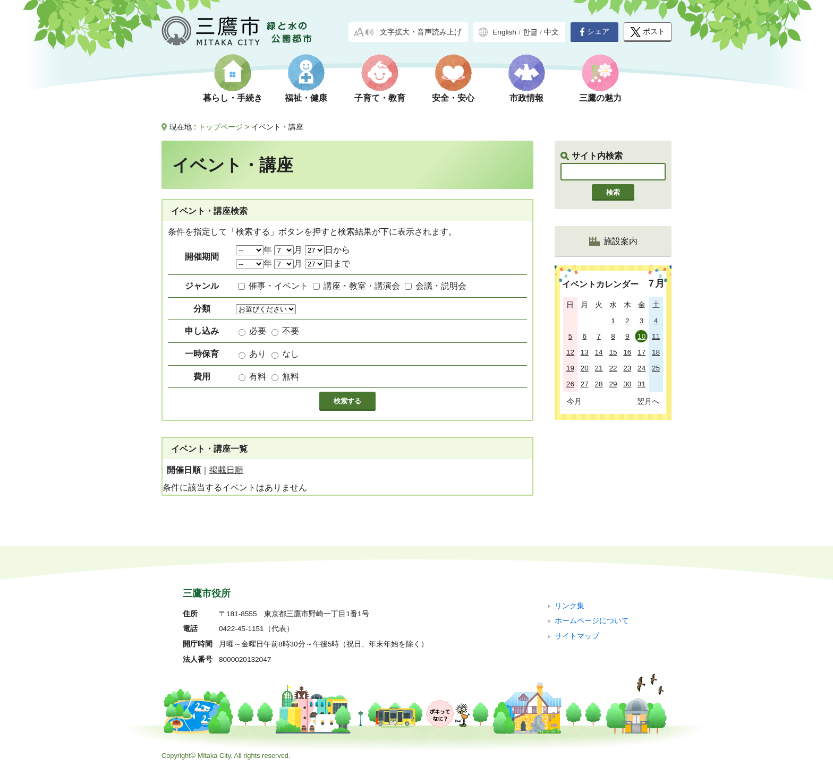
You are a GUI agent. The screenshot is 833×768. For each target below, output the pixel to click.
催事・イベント (278, 285)
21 (599, 368)
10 (641, 336)
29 (613, 384)
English (504, 32)
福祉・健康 (306, 97)
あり (257, 353)
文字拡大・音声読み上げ (421, 32)
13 (585, 352)
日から (327, 249)
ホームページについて (592, 621)
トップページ (220, 127)
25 (656, 368)
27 (585, 384)
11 (656, 336)
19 (570, 368)
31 (641, 384)
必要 (257, 330)
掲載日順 (226, 469)
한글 (530, 32)
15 (613, 352)
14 (599, 352)
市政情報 (526, 97)
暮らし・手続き (232, 97)
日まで (327, 263)
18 (656, 352)
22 (613, 368)
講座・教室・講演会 (362, 285)
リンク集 (569, 606)
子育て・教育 (379, 97)
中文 (551, 32)
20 (585, 368)
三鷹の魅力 (600, 97)
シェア (594, 32)
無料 (290, 376)
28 (599, 384)
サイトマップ (577, 636)
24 (641, 368)
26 (570, 384)
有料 (257, 376)
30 (627, 384)
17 (641, 352)
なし (290, 353)
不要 (290, 330)
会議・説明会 (440, 285)
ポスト (648, 32)
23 (627, 368)
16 (627, 352)
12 (570, 352)
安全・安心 (453, 97)
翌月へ (648, 401)
